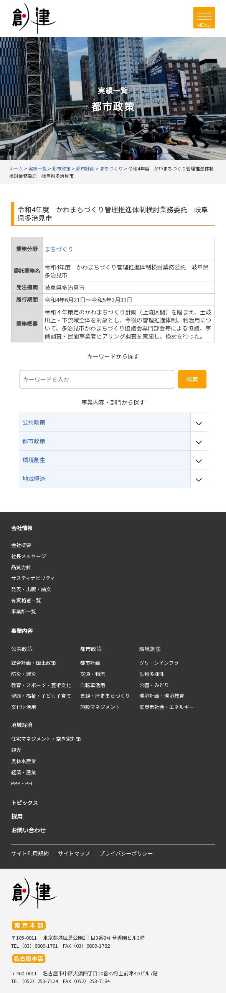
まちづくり (59, 249)
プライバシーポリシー (126, 853)
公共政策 (22, 649)
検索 (192, 379)
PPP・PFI (21, 783)
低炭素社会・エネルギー (166, 706)
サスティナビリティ (33, 578)
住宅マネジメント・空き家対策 (46, 738)
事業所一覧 (23, 611)
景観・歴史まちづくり (105, 695)
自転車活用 (92, 685)
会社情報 (22, 528)
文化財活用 (23, 706)
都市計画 (90, 662)
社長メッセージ (28, 556)
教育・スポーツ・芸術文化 (41, 685)
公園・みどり (154, 685)
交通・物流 (92, 673)
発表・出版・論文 (31, 589)
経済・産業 (23, 772)
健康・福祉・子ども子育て (41, 695)
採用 (17, 816)
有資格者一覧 (26, 600)
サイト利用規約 (30, 853)
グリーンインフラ (159, 662)
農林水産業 (23, 761)
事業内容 (22, 630)
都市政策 (91, 649)
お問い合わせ (28, 830)
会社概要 (21, 545)
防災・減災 (23, 673)
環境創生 (150, 649)
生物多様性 (151, 673)
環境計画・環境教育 (161, 695)
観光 (16, 749)
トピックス (24, 802)
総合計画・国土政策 (33, 662)
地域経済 (22, 725)
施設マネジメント (100, 706)
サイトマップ (74, 853)
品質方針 (21, 567)
